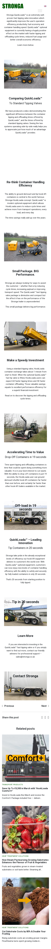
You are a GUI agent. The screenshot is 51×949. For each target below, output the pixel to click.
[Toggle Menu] (40, 10)
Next (44, 705)
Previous (9, 705)
